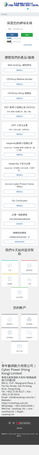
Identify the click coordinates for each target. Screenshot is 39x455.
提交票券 (19, 294)
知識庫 (9, 280)
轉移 (26, 35)
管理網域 (9, 334)
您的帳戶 (9, 320)
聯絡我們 (19, 428)
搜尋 (12, 35)
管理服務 (29, 320)
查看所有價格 (28, 45)
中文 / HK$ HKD (23, 423)
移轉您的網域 (19, 242)
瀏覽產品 (19, 70)
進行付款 (19, 347)
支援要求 (29, 334)
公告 (9, 267)
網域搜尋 (19, 224)
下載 (29, 280)
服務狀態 (29, 267)
